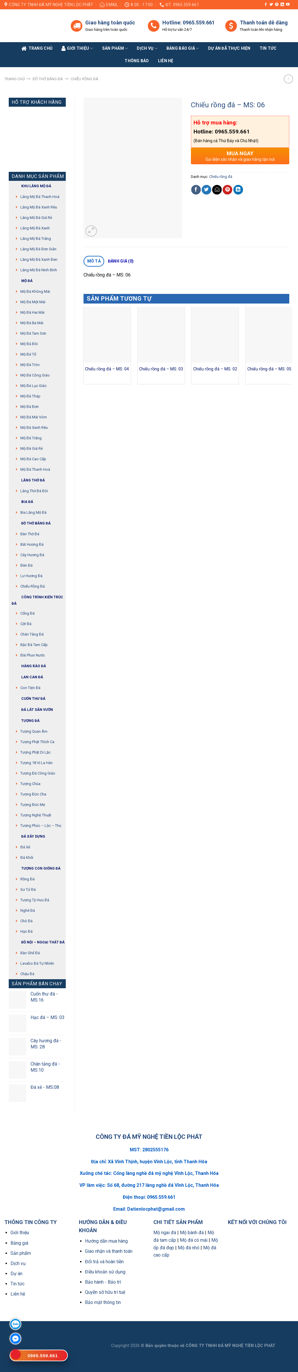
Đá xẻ (25, 847)
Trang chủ (14, 79)
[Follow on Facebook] (265, 5)
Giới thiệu (19, 1232)
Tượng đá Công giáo (37, 773)
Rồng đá (27, 879)
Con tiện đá (30, 688)
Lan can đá (27, 677)
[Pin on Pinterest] (227, 190)
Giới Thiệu (77, 48)
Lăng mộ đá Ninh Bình (38, 270)
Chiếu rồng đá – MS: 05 (269, 369)
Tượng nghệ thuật (35, 815)
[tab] (94, 261)
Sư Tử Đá (28, 889)
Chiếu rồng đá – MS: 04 (107, 369)
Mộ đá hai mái (32, 312)
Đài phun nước (32, 655)
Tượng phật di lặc (35, 752)
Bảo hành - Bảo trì (103, 1282)
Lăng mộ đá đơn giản (38, 249)
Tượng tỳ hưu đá (34, 900)
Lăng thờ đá (28, 480)
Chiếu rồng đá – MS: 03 (161, 369)
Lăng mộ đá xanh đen (38, 259)
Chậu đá (27, 974)
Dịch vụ (147, 48)
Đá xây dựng (28, 836)
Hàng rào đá (29, 666)
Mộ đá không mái (35, 291)
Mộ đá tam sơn (33, 333)
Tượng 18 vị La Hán (36, 763)
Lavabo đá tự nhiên (37, 963)
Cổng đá (27, 613)
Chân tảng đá (32, 634)
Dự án (16, 1273)
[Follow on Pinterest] (277, 5)
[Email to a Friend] (217, 190)
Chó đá (26, 921)
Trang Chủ (36, 48)
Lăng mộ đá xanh (35, 228)
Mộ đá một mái (32, 302)
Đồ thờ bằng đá (48, 79)
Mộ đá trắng (31, 438)
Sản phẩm (115, 48)
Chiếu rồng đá (84, 79)
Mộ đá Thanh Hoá (35, 469)
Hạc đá (26, 931)
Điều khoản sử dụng (105, 1272)
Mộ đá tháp (30, 396)
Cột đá (25, 624)
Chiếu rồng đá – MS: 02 (215, 369)
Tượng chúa (30, 784)
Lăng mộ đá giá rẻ (36, 217)
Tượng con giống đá (36, 868)
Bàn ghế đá (30, 953)
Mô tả (94, 261)
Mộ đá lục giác (33, 385)
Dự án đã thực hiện (229, 48)
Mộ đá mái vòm (33, 417)
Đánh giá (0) (121, 261)
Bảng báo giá (182, 48)
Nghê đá (27, 910)
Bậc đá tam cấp (34, 645)
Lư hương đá (31, 576)
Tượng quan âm (33, 731)
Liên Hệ (165, 60)
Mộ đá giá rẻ (31, 448)
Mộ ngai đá (164, 1232)
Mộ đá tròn (30, 365)
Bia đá (22, 502)
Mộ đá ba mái (31, 323)
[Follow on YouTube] (288, 5)
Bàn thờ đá (29, 534)
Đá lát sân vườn (32, 709)
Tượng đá (26, 721)
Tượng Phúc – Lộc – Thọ (40, 825)
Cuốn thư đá (28, 698)
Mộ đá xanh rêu (34, 427)
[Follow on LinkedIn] (282, 5)
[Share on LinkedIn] (238, 190)
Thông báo (137, 60)
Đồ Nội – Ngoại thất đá (38, 942)
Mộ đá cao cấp (33, 459)
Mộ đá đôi (29, 344)
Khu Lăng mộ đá (31, 186)
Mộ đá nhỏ (188, 1247)
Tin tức (268, 48)
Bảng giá (19, 1243)
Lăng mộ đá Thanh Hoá (39, 197)
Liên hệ (17, 1294)
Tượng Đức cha (33, 794)
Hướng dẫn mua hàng (106, 1241)
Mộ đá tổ (28, 354)
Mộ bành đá (192, 1232)
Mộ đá (22, 281)
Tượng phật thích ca (37, 742)
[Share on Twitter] (206, 190)
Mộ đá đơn (29, 406)
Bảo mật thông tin (103, 1302)
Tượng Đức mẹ (32, 804)
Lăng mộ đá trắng (35, 238)
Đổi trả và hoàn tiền (104, 1261)
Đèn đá (26, 565)
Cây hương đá (32, 555)
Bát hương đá (32, 544)
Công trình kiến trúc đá (37, 600)
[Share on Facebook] (196, 190)
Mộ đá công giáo (35, 375)
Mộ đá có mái (193, 1240)
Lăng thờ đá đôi (34, 491)
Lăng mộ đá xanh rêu (38, 207)
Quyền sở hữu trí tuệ (105, 1292)
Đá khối (26, 857)
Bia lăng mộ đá (33, 512)
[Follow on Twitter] (271, 5)
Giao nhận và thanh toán (108, 1251)
